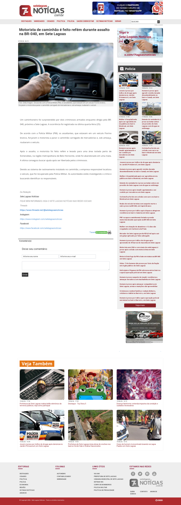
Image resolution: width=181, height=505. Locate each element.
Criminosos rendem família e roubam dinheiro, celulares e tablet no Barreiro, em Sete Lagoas (138, 292)
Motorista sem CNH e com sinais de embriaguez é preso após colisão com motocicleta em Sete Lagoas (139, 249)
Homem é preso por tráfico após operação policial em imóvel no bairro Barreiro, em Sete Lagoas (139, 299)
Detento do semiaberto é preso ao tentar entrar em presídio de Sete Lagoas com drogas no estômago (139, 184)
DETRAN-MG (98, 482)
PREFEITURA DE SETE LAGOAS (105, 476)
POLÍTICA (61, 21)
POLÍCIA (70, 21)
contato (143, 491)
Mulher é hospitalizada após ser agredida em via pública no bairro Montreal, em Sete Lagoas (138, 177)
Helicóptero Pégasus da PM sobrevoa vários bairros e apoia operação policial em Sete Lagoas (140, 271)
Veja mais (140, 305)
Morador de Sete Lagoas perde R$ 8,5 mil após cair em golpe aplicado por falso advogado (139, 235)
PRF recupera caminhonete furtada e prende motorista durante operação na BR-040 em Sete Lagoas (138, 220)
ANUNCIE (23, 493)
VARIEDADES (39, 21)
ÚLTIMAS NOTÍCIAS (104, 21)
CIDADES (50, 21)
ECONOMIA (24, 485)
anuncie (153, 491)
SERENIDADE (61, 479)
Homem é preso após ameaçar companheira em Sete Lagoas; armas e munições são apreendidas (138, 285)
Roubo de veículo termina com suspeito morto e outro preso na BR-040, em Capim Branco (138, 205)
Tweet (92, 232)
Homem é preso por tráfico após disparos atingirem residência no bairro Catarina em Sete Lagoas (140, 212)
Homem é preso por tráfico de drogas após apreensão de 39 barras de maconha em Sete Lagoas (140, 242)
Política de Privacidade (104, 490)
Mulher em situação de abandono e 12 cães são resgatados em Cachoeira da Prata (138, 228)
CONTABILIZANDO (64, 476)
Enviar (25, 275)
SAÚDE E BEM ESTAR (85, 21)
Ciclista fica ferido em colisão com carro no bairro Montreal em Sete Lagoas (139, 198)
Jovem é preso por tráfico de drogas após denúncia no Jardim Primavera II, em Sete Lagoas (140, 163)
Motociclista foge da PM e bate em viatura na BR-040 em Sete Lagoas (140, 258)
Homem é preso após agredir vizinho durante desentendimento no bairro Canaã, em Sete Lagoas (139, 170)
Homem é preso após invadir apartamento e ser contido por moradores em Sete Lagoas (138, 191)
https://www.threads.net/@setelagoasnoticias (41, 210)
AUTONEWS (61, 474)
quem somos (133, 493)
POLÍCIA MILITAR (100, 487)
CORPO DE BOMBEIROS (102, 485)
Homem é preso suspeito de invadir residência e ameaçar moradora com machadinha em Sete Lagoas (140, 278)
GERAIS (118, 21)
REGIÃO (22, 487)
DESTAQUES (26, 21)
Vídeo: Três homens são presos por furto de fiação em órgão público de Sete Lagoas (139, 264)
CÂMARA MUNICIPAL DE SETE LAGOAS (108, 479)
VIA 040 (97, 474)
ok (159, 22)
